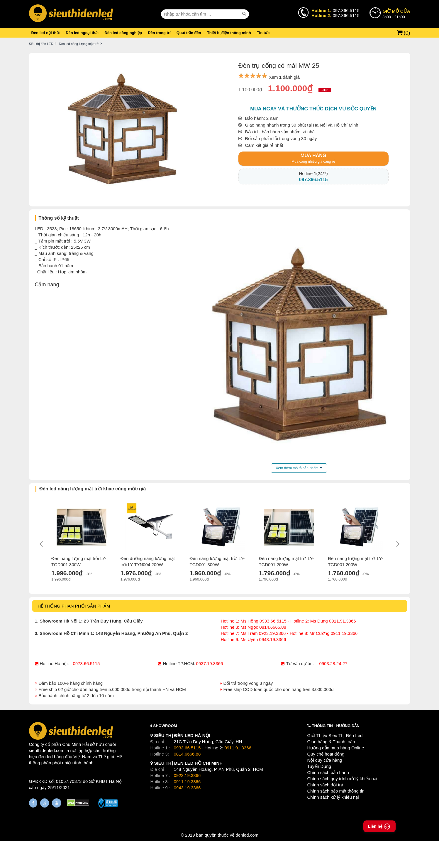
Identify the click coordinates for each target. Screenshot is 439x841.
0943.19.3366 (187, 787)
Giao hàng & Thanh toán (331, 741)
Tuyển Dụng (319, 766)
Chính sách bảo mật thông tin (336, 790)
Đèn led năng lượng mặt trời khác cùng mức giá (92, 488)
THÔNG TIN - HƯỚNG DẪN (336, 726)
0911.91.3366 (237, 747)
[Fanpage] (33, 803)
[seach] (245, 13)
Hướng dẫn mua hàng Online (335, 747)
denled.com (246, 834)
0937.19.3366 (209, 663)
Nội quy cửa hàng (324, 760)
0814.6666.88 (187, 753)
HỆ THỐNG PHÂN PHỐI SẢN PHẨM (74, 605)
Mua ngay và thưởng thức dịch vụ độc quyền (313, 109)
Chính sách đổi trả (325, 784)
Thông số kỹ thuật (59, 218)
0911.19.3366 (187, 781)
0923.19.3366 (187, 775)
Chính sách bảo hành (328, 772)
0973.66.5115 (86, 663)
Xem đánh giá (284, 77)
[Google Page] (44, 803)
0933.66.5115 (187, 747)
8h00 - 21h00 (396, 13)
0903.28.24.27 (333, 663)
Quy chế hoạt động (326, 753)
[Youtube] (56, 803)
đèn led (45, 756)
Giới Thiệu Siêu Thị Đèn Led (335, 735)
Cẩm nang (47, 284)
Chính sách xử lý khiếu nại (333, 797)
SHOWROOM (165, 726)
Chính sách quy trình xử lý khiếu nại (342, 778)
